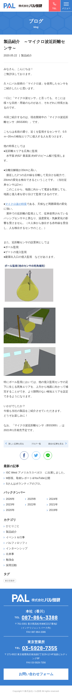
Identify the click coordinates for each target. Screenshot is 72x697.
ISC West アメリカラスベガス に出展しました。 (36, 472)
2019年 (53, 509)
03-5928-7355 (39, 648)
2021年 (53, 504)
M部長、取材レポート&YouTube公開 (28, 478)
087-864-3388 (40, 617)
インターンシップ (16, 548)
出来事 (10, 553)
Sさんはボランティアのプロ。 (24, 483)
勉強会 (10, 559)
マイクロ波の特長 (16, 203)
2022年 (31, 504)
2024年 (53, 498)
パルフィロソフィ (16, 542)
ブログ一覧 (36, 444)
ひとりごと (12, 526)
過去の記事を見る (56, 444)
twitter (36, 455)
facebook (24, 455)
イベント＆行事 (15, 537)
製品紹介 (11, 531)
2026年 (10, 498)
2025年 (31, 498)
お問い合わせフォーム (36, 674)
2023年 (10, 504)
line (48, 455)
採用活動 (11, 565)
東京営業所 (10, 581)
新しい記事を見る (16, 444)
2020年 (10, 509)
